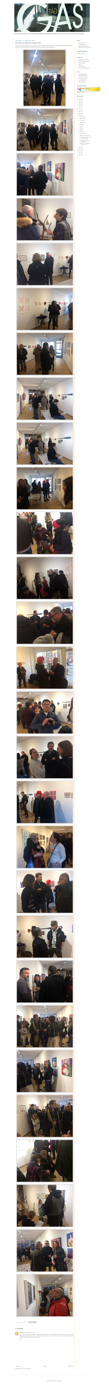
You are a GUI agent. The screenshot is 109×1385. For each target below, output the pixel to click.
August (81, 124)
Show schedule (81, 53)
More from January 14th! (85, 135)
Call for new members (83, 76)
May (81, 128)
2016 (80, 147)
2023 (80, 104)
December (82, 116)
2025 (80, 100)
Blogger (60, 1380)
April (81, 129)
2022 (80, 105)
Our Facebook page (82, 78)
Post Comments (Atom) (26, 1368)
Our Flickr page (81, 81)
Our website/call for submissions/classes (82, 75)
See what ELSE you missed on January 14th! (85, 138)
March (81, 131)
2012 (80, 154)
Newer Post (18, 1366)
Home (44, 1366)
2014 (80, 150)
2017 (80, 115)
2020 (80, 109)
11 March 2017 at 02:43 (29, 1332)
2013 (80, 152)
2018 (80, 113)
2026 (80, 98)
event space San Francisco (25, 1335)
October (81, 120)
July (81, 126)
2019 (80, 111)
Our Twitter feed (81, 80)
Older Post (71, 1366)
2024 (80, 102)
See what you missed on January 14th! (85, 144)
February (82, 133)
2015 (80, 149)
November (82, 118)
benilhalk (21, 1332)
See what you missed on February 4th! (85, 141)
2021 (80, 107)
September (82, 122)
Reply (20, 1339)
